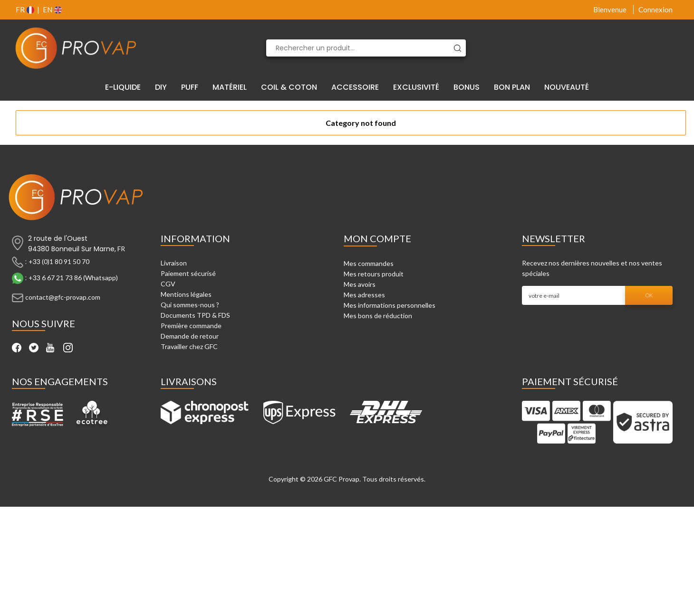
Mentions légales (186, 294)
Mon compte (377, 238)
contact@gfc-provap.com (62, 297)
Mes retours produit (374, 274)
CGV (168, 284)
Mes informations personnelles (389, 305)
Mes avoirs (360, 284)
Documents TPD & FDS (195, 315)
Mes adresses (364, 295)
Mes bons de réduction (378, 316)
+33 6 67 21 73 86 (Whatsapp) (73, 278)
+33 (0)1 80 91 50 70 (59, 261)
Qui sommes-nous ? (190, 305)
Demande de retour (190, 336)
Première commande (191, 326)
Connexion (655, 9)
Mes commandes (369, 263)
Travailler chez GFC (189, 346)
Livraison (174, 263)
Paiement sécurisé (188, 273)
